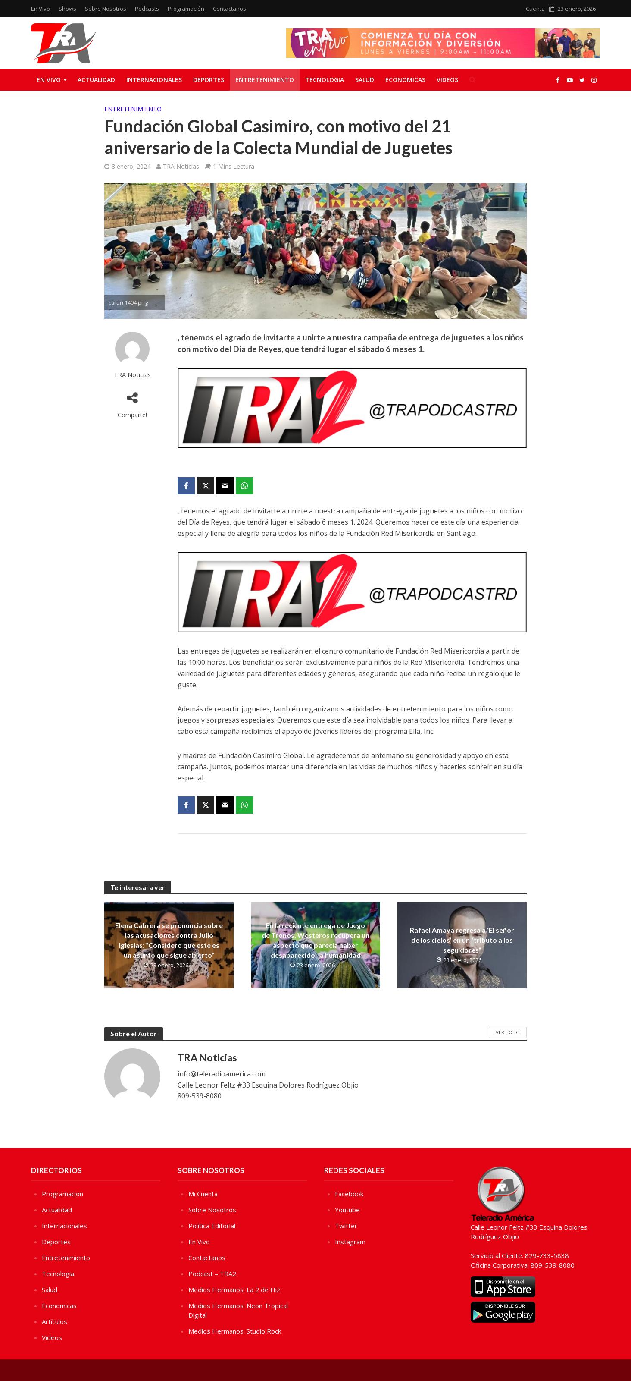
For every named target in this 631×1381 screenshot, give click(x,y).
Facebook (349, 1193)
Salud (364, 79)
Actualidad (96, 79)
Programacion (62, 1193)
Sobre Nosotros (105, 9)
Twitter (346, 1225)
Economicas (405, 79)
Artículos (54, 1321)
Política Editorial (211, 1225)
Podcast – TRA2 (212, 1273)
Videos (447, 79)
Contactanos (229, 9)
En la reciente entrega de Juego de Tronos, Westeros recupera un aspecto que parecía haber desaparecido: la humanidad (315, 940)
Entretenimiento (264, 79)
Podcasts (147, 9)
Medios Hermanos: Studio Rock (234, 1331)
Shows (67, 9)
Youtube (347, 1209)
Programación (186, 9)
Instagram (350, 1241)
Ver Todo (508, 1032)
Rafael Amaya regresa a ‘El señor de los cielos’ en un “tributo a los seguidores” (462, 940)
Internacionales (154, 79)
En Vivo (40, 9)
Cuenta (535, 9)
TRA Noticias (181, 166)
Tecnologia (324, 79)
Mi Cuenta (203, 1193)
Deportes (208, 79)
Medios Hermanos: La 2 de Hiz (234, 1289)
